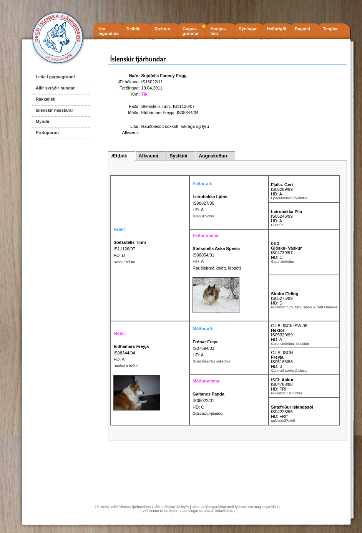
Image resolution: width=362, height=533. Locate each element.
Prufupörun (47, 132)
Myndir (43, 121)
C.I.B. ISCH (282, 352)
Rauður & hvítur (125, 366)
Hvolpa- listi (218, 31)
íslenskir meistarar (54, 110)
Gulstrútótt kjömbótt (208, 413)
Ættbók (119, 156)
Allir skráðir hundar (55, 88)
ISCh (275, 243)
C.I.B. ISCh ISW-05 (289, 325)
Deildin (133, 28)
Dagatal (302, 28)
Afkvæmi (148, 156)
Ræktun (162, 28)
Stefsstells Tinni (156, 106)
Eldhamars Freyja (157, 112)
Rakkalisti (45, 99)
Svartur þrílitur (124, 262)
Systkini (178, 156)
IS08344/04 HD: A (131, 353)
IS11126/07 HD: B (129, 249)
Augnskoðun (213, 156)
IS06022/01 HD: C (208, 400)
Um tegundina (108, 31)
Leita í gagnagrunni (55, 76)
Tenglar (330, 28)
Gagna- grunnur (191, 31)
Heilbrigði (276, 28)
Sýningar (248, 28)
